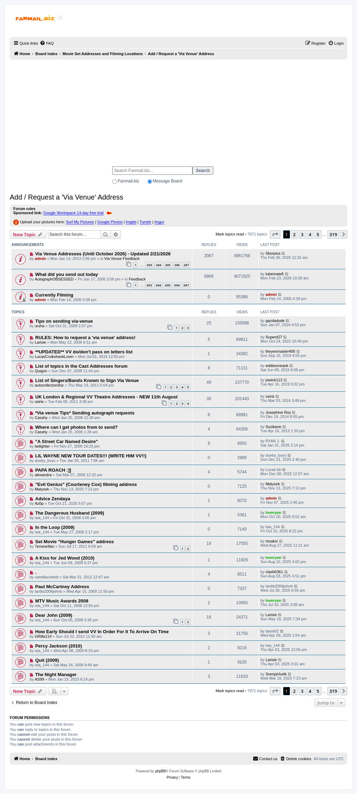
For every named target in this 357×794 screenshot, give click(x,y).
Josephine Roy (278, 412)
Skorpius (273, 253)
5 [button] (318, 234)
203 (149, 265)
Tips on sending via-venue (64, 321)
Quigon (41, 371)
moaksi (272, 541)
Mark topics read (229, 234)
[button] (275, 234)
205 (167, 265)
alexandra (43, 475)
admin (40, 258)
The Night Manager (56, 674)
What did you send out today (66, 274)
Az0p (39, 503)
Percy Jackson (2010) (58, 646)
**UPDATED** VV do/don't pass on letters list (83, 351)
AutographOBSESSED (54, 279)
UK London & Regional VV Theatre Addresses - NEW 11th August (106, 396)
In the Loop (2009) (55, 527)
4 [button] (310, 234)
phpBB (160, 771)
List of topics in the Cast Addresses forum (81, 366)
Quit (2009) (47, 660)
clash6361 (274, 572)
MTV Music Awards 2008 (61, 601)
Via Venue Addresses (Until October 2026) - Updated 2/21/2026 (102, 253)
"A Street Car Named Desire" (66, 441)
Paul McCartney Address (62, 586)
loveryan (273, 512)
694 (158, 285)
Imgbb (131, 222)
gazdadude (275, 321)
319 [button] (333, 234)
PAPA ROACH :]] (53, 470)
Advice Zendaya (52, 498)
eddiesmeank (277, 366)
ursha (40, 326)
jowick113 (274, 380)
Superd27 (274, 337)
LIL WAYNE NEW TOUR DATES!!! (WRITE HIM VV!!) (90, 455)
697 (186, 285)
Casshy (41, 417)
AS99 (39, 679)
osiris (39, 401)
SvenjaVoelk (276, 674)
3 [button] (302, 234)
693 (149, 285)
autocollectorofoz (49, 385)
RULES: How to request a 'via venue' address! (85, 337)
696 (177, 285)
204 (158, 265)
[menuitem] (47, 43)
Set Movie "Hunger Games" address (74, 541)
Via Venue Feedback (121, 258)
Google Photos (110, 222)
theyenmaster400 (280, 351)
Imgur (159, 222)
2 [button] (294, 234)
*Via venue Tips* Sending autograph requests (85, 412)
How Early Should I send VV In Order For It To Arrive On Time (102, 631)
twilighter (42, 446)
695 (167, 285)
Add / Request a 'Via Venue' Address (66, 197)
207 (186, 265)
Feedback (137, 279)
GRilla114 (43, 636)
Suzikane (273, 427)
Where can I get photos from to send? (76, 427)
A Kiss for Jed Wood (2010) (64, 558)
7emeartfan (44, 546)
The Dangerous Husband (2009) (69, 513)
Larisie (40, 342)
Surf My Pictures (80, 222)
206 (177, 265)
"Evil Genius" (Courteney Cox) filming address (86, 484)
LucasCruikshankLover (54, 356)
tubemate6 (275, 274)
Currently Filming (54, 295)
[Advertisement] (178, 110)
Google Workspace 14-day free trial (73, 213)
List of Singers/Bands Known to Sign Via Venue (87, 380)
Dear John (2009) (53, 615)
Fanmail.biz (128, 181)
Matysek (42, 489)
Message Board (167, 181)
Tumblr (145, 222)
